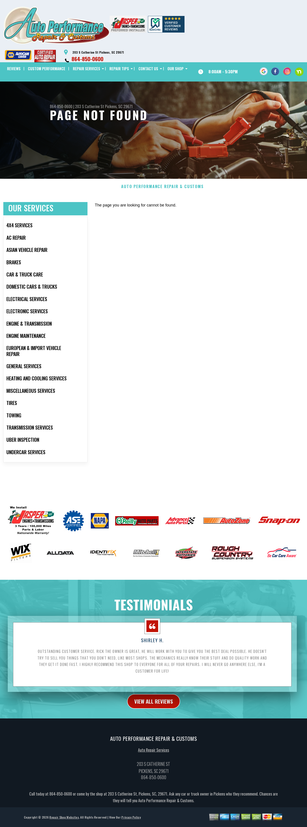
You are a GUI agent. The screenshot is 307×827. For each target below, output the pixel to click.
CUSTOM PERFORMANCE (46, 68)
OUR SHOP (175, 68)
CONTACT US (148, 68)
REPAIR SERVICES (86, 68)
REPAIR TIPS (119, 68)
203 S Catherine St (89, 106)
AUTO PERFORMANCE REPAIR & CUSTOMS (162, 194)
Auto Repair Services (153, 758)
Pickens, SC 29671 (119, 106)
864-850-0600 (87, 59)
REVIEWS (14, 68)
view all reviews (153, 709)
